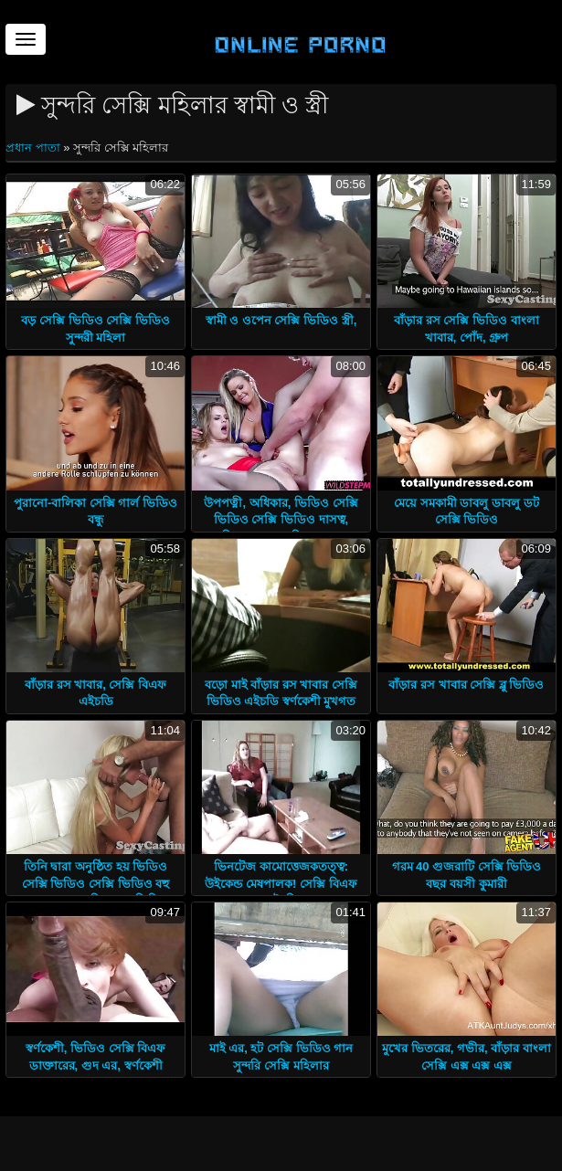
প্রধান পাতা (34, 147)
